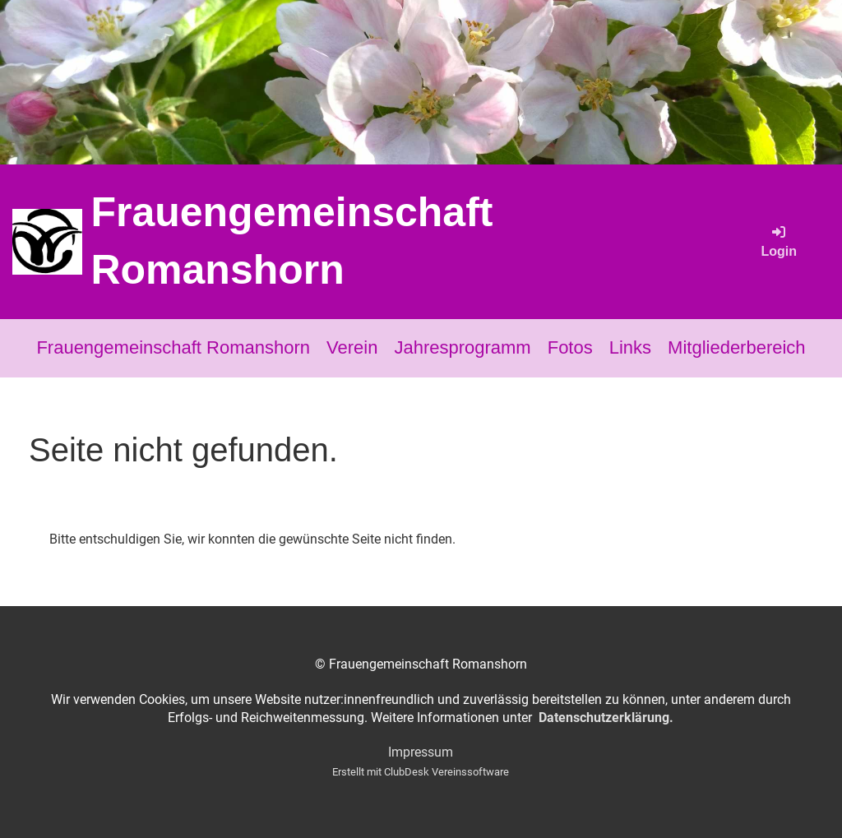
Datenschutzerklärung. (606, 717)
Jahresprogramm (462, 347)
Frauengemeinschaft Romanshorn (291, 241)
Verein (351, 347)
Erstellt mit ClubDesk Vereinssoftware (420, 772)
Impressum (420, 752)
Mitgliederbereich (737, 347)
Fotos (570, 347)
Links (630, 347)
